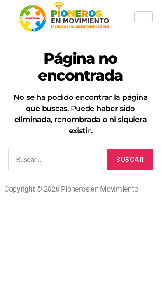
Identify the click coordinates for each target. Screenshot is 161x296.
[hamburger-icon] (143, 17)
